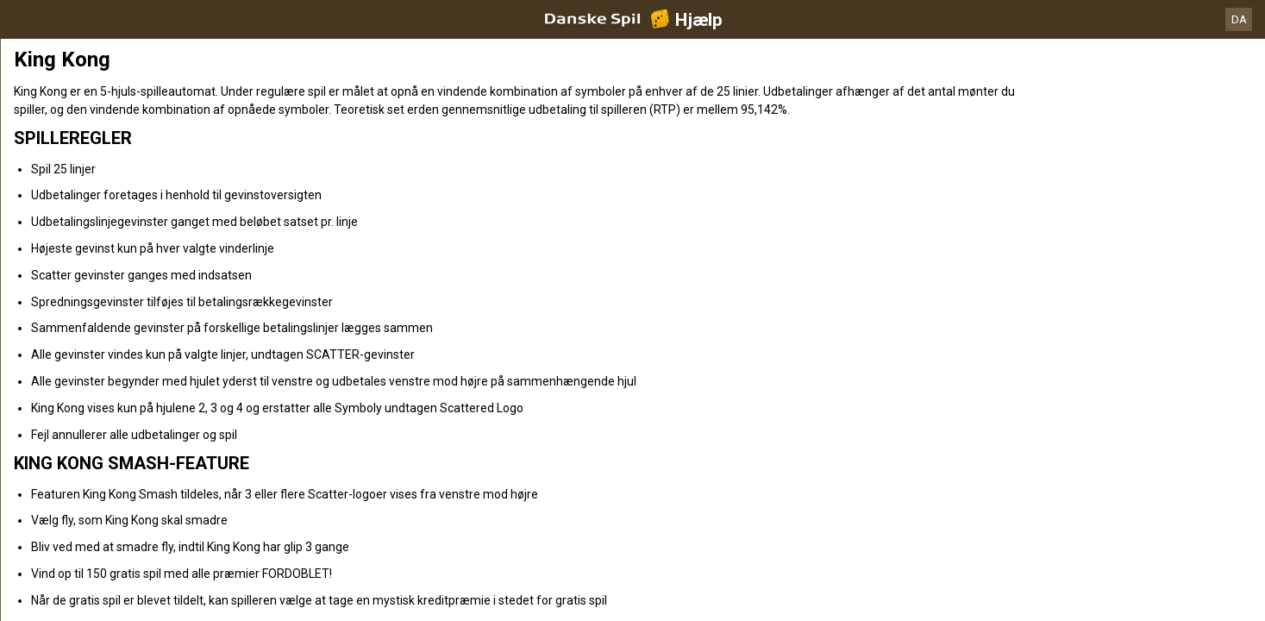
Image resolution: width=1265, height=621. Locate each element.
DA (1239, 19)
